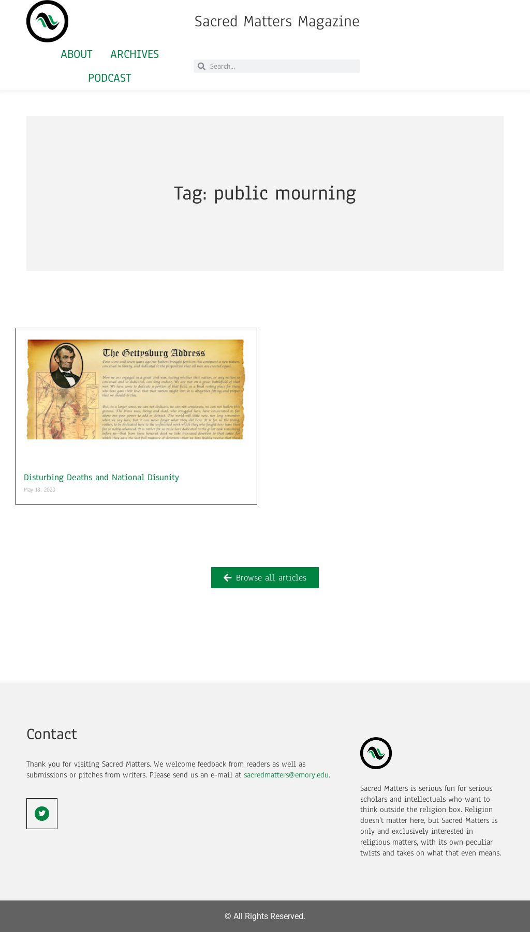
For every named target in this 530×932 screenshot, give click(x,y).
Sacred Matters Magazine (277, 21)
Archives (134, 54)
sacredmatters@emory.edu (286, 775)
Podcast (109, 78)
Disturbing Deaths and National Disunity (101, 477)
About (77, 54)
